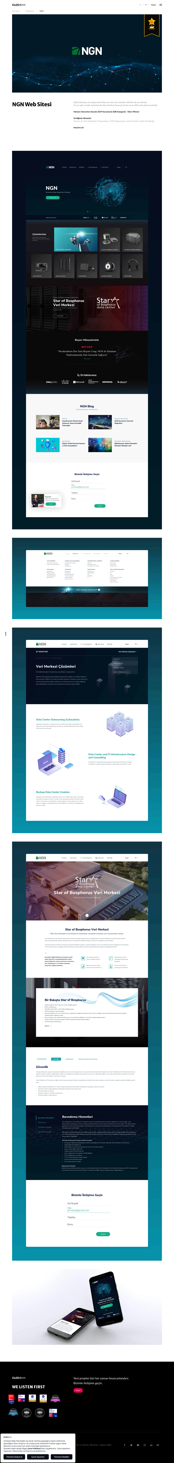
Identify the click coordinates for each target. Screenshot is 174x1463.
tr (146, 5)
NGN (42, 11)
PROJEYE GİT (78, 128)
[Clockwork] (20, 5)
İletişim (153, 5)
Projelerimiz (29, 11)
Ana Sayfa (16, 11)
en (140, 5)
